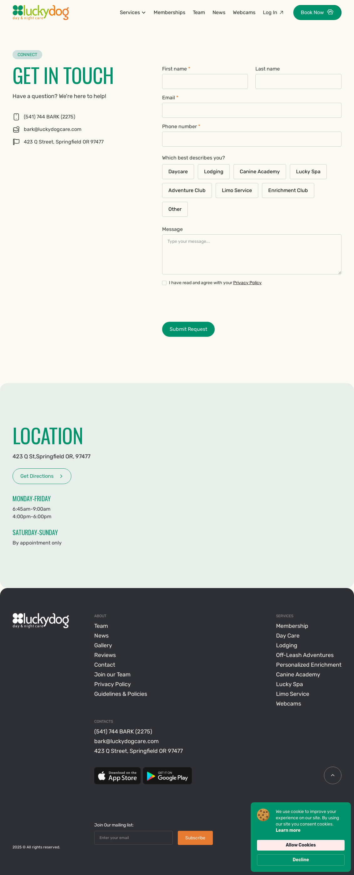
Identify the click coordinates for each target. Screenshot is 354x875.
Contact (105, 665)
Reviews (105, 655)
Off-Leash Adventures (305, 655)
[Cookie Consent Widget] (301, 837)
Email (170, 98)
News (219, 12)
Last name (267, 69)
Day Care (288, 636)
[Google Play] (167, 776)
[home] (41, 12)
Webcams (244, 12)
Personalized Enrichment (308, 665)
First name (176, 69)
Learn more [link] (288, 830)
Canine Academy (298, 674)
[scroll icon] (332, 775)
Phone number (181, 126)
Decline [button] (301, 859)
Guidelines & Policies (121, 694)
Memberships (169, 12)
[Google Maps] (80, 142)
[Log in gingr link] (273, 12)
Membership (292, 626)
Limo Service (292, 694)
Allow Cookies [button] (301, 845)
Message (172, 229)
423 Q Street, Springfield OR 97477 (139, 751)
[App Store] (118, 776)
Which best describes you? (193, 158)
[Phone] (80, 117)
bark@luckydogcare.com (127, 741)
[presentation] (209, 303)
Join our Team (113, 674)
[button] (133, 12)
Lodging (286, 645)
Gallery (103, 645)
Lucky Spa (289, 684)
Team (199, 12)
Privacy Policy (247, 282)
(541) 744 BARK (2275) (123, 731)
